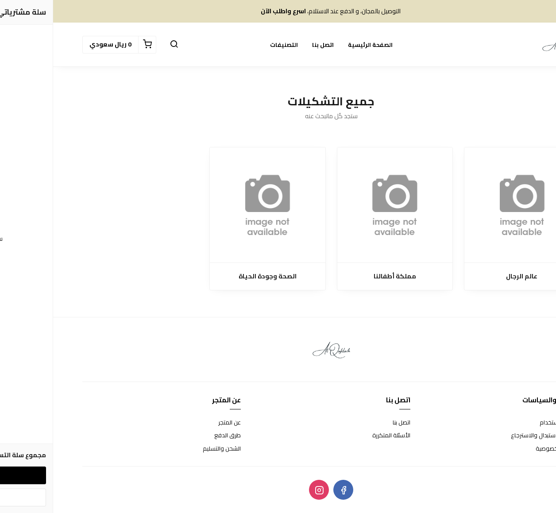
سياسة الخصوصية (505, 448)
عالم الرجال (468, 276)
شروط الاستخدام (506, 422)
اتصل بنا (270, 44)
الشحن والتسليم (169, 448)
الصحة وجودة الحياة (214, 276)
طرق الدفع (174, 435)
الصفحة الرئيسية (317, 44)
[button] (121, 45)
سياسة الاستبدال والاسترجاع (492, 435)
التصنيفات (231, 44)
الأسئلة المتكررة (338, 435)
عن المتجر (176, 422)
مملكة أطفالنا (341, 276)
